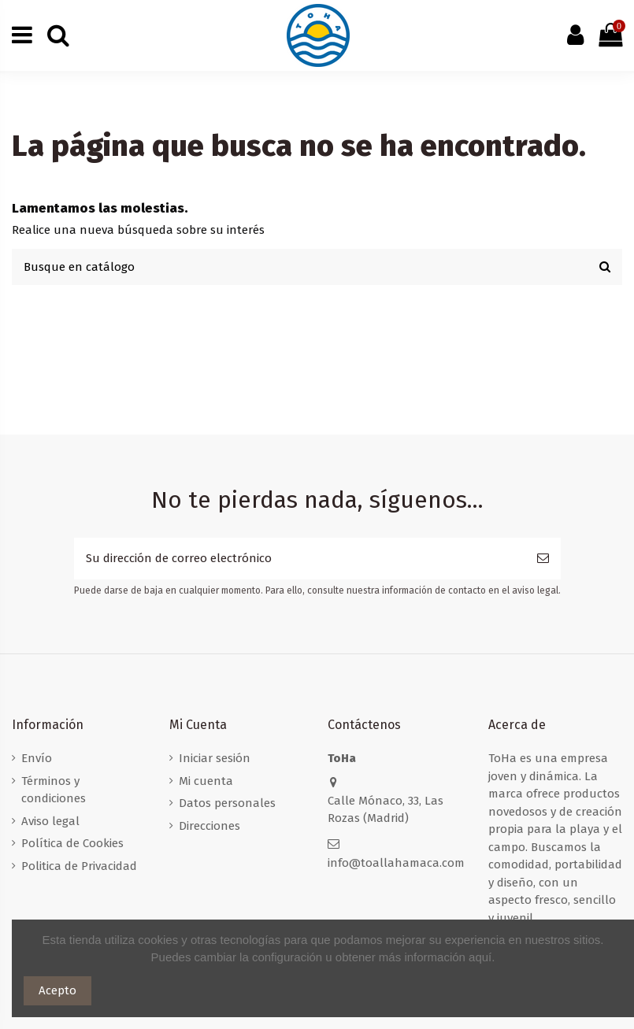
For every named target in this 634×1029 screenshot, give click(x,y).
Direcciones (209, 826)
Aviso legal (50, 821)
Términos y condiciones (53, 790)
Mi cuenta (206, 781)
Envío (36, 758)
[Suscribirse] (543, 558)
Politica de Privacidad (79, 866)
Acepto (57, 990)
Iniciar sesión (214, 758)
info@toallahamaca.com (396, 863)
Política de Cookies (72, 843)
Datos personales (227, 803)
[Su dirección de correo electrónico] (299, 558)
